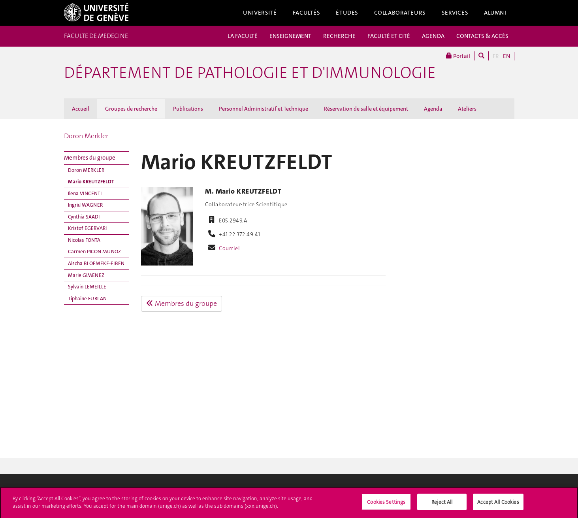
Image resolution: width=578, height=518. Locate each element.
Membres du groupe (89, 158)
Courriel (229, 248)
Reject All (441, 504)
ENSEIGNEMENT (290, 36)
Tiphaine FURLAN (87, 298)
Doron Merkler (86, 136)
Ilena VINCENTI (85, 193)
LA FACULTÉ (243, 36)
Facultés (306, 13)
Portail (458, 56)
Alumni (495, 13)
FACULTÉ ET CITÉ (388, 36)
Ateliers (467, 108)
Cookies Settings (386, 504)
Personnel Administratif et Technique (263, 108)
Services (455, 13)
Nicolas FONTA (84, 240)
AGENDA (433, 36)
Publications (188, 108)
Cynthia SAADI (84, 216)
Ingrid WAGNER (85, 205)
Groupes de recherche (131, 108)
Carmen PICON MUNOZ (94, 251)
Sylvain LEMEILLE (87, 286)
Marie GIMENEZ (86, 275)
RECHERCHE (339, 36)
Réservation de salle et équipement (366, 108)
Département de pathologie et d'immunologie (250, 73)
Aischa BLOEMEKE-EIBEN (96, 263)
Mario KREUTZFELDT (91, 181)
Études (347, 13)
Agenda (433, 108)
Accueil (80, 108)
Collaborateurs (400, 13)
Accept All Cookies (498, 504)
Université (260, 13)
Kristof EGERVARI (87, 228)
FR (496, 56)
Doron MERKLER (86, 170)
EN (506, 56)
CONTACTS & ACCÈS (482, 36)
